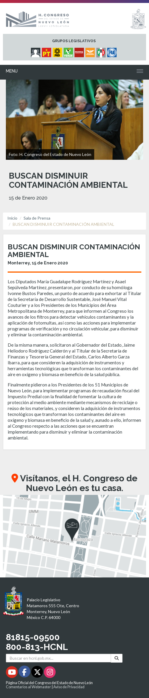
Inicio (12, 217)
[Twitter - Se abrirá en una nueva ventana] (37, 673)
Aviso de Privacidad (69, 687)
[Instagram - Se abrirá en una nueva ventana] (50, 673)
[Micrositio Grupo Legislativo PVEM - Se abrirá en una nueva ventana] (69, 51)
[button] (74, 536)
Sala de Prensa (37, 217)
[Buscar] (116, 658)
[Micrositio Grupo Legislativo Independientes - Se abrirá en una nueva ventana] (36, 51)
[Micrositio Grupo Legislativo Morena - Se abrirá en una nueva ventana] (79, 51)
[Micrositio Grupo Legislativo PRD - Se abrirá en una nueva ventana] (58, 51)
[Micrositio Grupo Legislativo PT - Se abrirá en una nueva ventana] (47, 51)
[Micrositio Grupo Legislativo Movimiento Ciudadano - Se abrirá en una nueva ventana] (90, 51)
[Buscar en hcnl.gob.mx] (58, 658)
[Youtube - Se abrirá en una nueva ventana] (12, 673)
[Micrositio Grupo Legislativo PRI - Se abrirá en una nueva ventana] (101, 51)
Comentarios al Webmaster (28, 687)
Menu (12, 71)
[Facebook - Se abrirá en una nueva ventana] (25, 673)
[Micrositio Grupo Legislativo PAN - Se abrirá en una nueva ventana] (112, 51)
